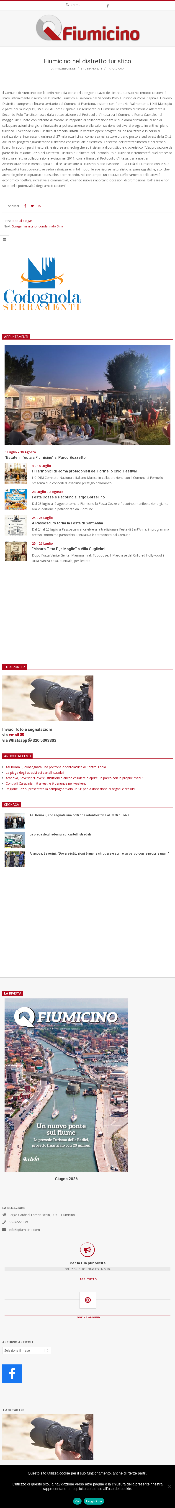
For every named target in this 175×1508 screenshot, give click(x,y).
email (16, 734)
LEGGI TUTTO (88, 1279)
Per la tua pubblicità (88, 1263)
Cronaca (118, 68)
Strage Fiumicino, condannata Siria (37, 226)
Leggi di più (94, 1501)
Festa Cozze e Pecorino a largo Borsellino (68, 497)
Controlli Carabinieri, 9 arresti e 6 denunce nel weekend (46, 783)
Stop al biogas (22, 221)
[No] (169, 1486)
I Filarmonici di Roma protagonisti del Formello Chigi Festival (84, 471)
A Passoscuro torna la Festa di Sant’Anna (67, 523)
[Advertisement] (87, 617)
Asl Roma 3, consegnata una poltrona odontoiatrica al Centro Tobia (56, 767)
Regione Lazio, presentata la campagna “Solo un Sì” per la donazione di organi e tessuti (70, 789)
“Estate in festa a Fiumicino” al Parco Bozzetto (45, 457)
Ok (77, 1501)
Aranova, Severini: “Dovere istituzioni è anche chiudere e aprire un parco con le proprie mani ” (75, 778)
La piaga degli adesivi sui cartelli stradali (35, 772)
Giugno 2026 (66, 1178)
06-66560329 (18, 1222)
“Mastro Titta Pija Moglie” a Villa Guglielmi (68, 548)
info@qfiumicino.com (24, 1229)
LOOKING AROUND (87, 1317)
